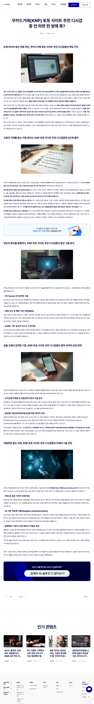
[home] (7, 4)
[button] (20, 4)
